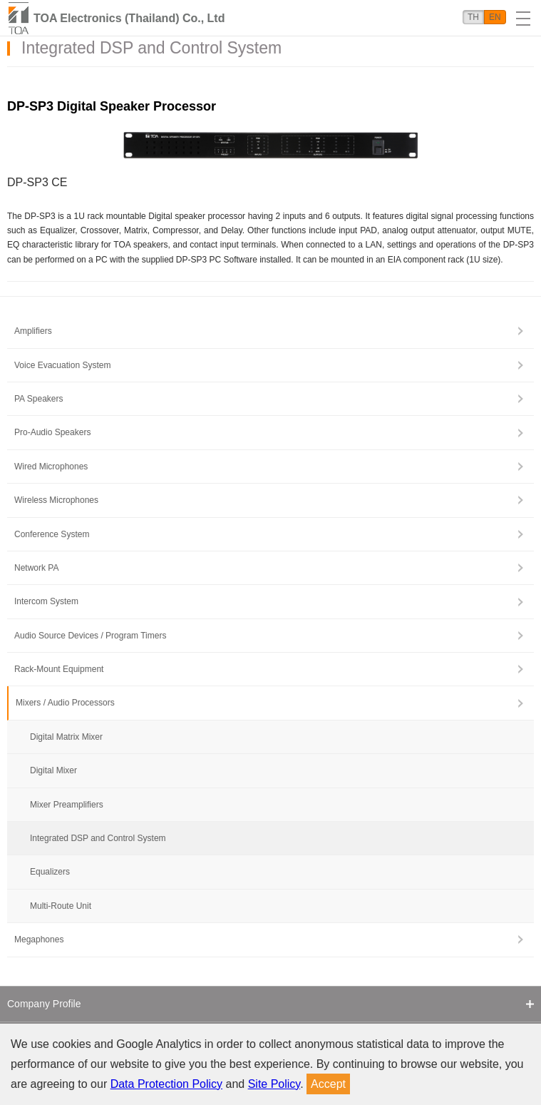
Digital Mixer (53, 770)
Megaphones (38, 939)
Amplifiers (33, 331)
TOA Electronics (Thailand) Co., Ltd (129, 18)
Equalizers (50, 872)
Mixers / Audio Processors (65, 703)
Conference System (51, 534)
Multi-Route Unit (60, 906)
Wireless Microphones (56, 500)
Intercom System (46, 601)
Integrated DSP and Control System (98, 838)
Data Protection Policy (166, 1084)
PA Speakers (38, 399)
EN (495, 17)
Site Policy (274, 1084)
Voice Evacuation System (62, 365)
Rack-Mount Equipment (58, 669)
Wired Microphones (51, 467)
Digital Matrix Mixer (66, 737)
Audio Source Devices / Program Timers (90, 636)
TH (473, 17)
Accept (328, 1084)
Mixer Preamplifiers (66, 805)
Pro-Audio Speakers (52, 432)
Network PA (36, 568)
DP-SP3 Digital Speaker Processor (111, 106)
